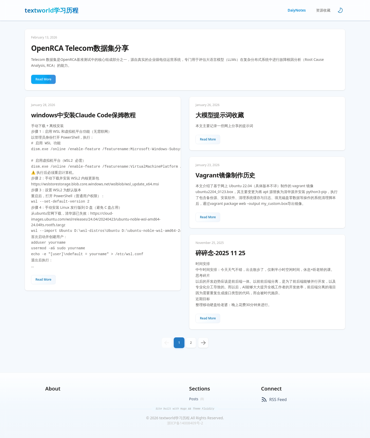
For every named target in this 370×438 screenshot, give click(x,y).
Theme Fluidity (203, 408)
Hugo (184, 408)
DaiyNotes (297, 10)
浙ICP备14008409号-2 (185, 423)
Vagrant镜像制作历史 (225, 175)
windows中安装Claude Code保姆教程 (83, 115)
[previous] (167, 343)
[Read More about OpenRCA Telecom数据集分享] (43, 79)
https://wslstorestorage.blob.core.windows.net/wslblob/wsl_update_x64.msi (95, 184)
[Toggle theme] (340, 10)
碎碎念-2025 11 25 (220, 253)
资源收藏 (323, 10)
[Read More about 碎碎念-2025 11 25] (208, 318)
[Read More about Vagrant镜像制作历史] (208, 217)
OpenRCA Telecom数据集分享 (79, 48)
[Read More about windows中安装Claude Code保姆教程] (43, 279)
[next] (203, 343)
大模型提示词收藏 (220, 115)
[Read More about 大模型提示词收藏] (208, 139)
